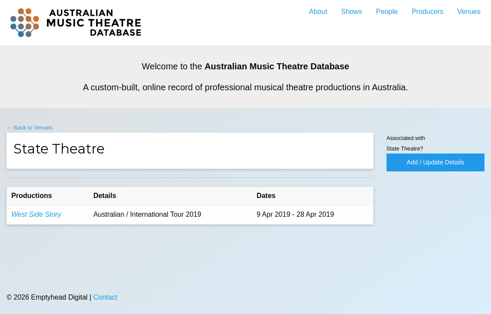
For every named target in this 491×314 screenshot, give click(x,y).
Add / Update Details (435, 162)
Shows (351, 11)
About (318, 11)
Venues (469, 11)
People (387, 11)
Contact (105, 297)
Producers (428, 11)
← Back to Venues (29, 127)
